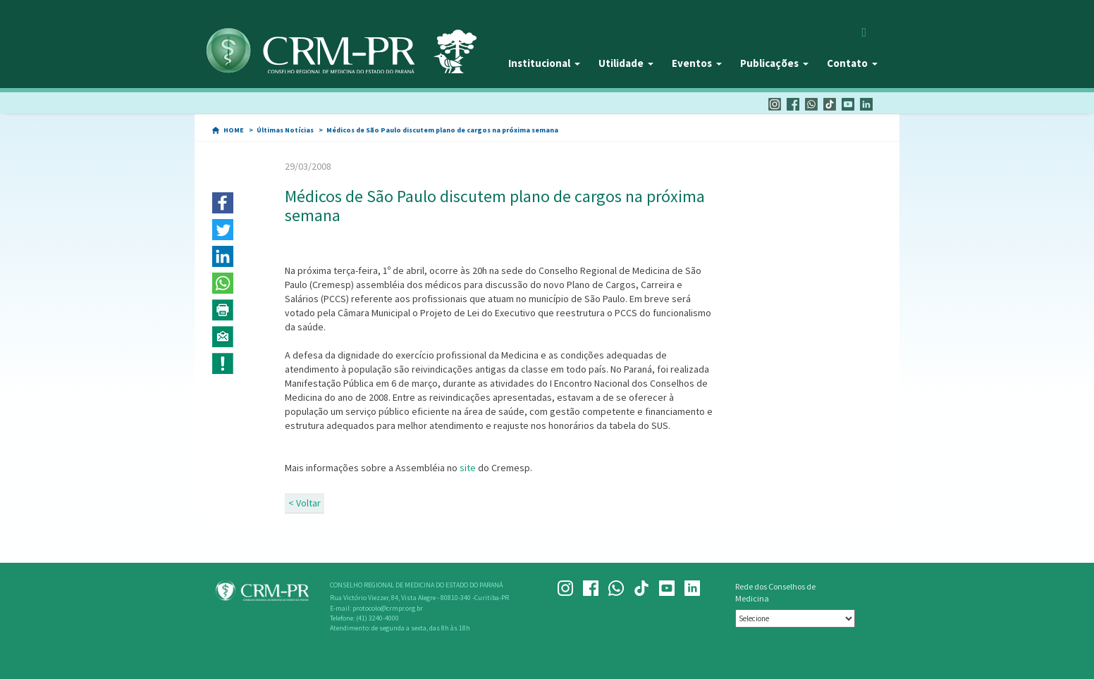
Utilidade (625, 63)
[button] (222, 202)
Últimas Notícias (285, 130)
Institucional (544, 63)
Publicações (774, 63)
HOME (233, 130)
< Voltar (304, 503)
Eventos (697, 63)
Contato (852, 63)
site (468, 467)
